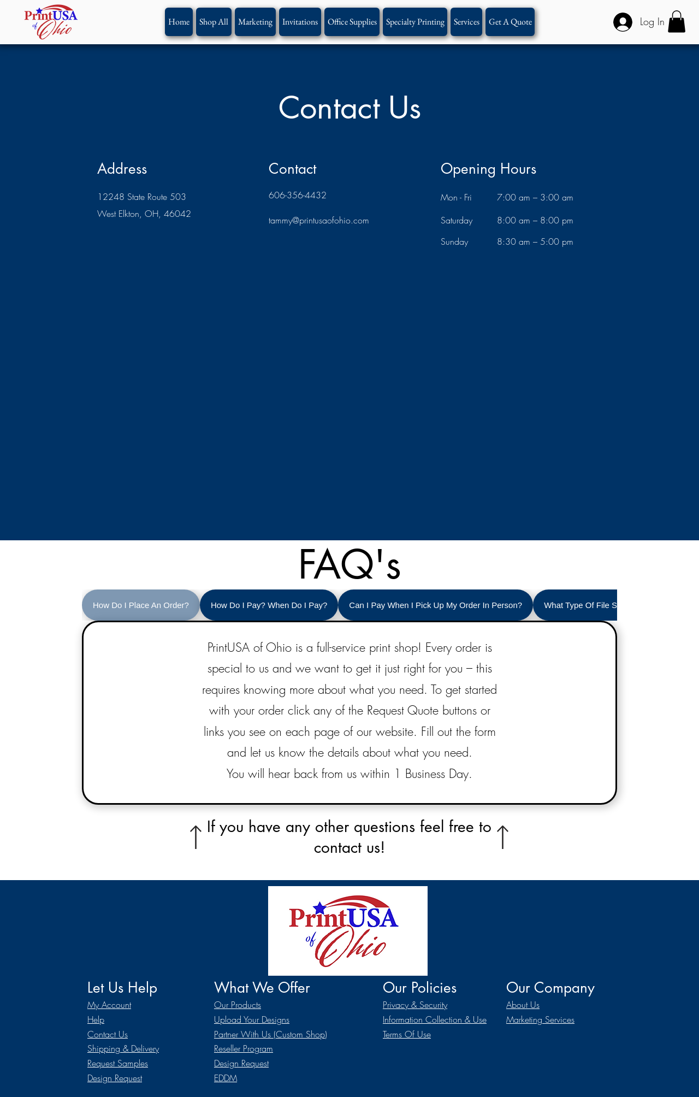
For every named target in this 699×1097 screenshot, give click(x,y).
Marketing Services (540, 1019)
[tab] (141, 605)
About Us (523, 1005)
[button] (415, 22)
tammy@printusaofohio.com (319, 220)
